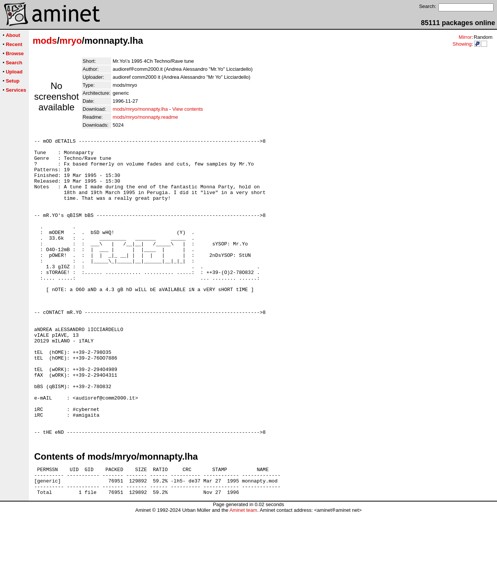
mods (45, 40)
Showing (462, 44)
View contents (187, 109)
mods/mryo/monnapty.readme (145, 117)
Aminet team (243, 575)
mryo (70, 40)
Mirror (465, 37)
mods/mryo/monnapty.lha (140, 109)
